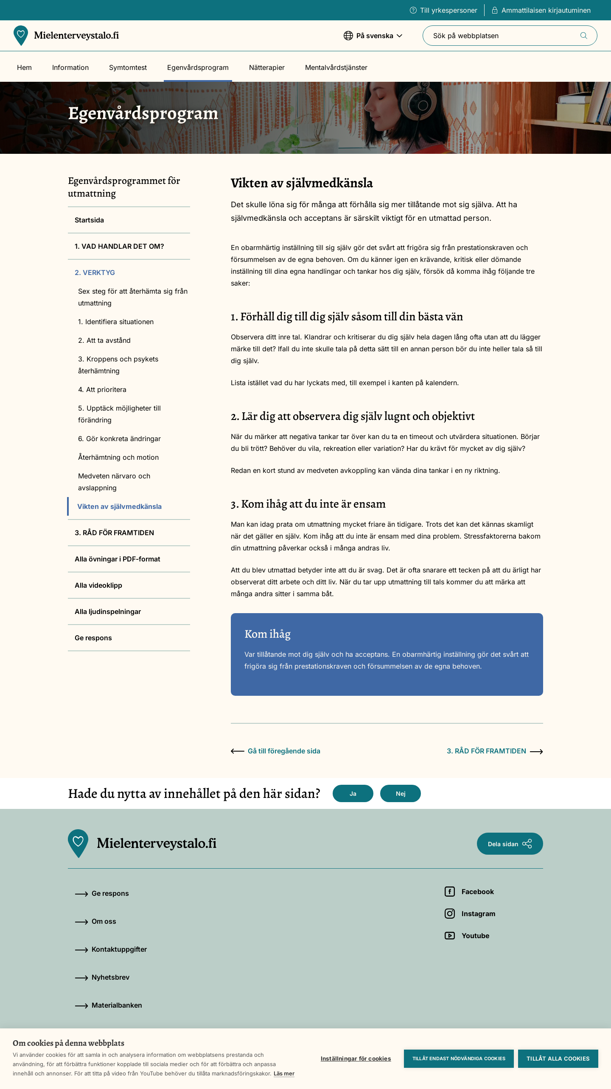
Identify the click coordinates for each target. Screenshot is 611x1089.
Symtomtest (128, 67)
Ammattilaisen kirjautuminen (541, 10)
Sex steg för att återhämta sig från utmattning (133, 297)
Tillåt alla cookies (558, 1058)
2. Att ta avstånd (104, 340)
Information (70, 67)
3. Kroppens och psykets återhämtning (118, 365)
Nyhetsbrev (102, 977)
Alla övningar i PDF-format (117, 559)
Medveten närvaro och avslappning (114, 482)
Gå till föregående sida (275, 751)
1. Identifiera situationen (116, 321)
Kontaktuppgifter (111, 949)
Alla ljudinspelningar (108, 611)
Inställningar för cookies (356, 1058)
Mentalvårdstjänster (336, 67)
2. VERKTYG (95, 272)
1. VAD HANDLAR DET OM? (119, 246)
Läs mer (284, 1073)
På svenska (373, 39)
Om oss (95, 921)
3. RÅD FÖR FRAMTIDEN (114, 532)
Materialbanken (108, 1005)
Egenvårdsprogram (198, 67)
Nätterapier (267, 67)
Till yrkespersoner (443, 10)
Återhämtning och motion (118, 457)
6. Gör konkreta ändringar (119, 438)
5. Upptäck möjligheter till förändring (119, 414)
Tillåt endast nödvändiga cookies (458, 1058)
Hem (24, 67)
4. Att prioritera (102, 389)
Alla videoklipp (98, 585)
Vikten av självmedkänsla (119, 506)
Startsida (89, 220)
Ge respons (93, 637)
